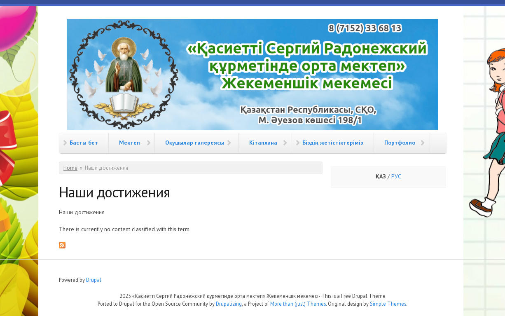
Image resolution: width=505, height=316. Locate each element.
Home (70, 167)
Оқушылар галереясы (194, 142)
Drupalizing (229, 303)
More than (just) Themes (298, 303)
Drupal (93, 279)
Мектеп (129, 142)
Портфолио (399, 142)
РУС (396, 176)
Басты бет (84, 142)
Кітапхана (263, 142)
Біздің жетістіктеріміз (332, 142)
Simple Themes (388, 303)
